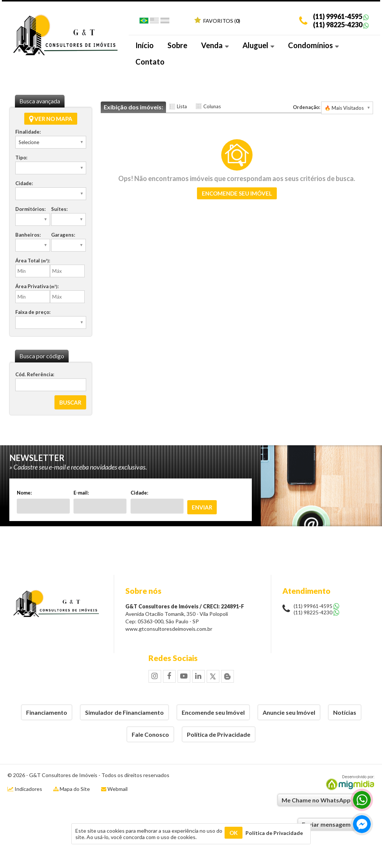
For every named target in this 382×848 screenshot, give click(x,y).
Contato (150, 61)
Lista (182, 106)
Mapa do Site (75, 789)
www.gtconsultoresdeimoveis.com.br (168, 629)
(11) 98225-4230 (337, 25)
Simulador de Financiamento (124, 712)
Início (144, 45)
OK (233, 832)
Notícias (344, 712)
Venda (215, 45)
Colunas (212, 106)
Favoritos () (217, 21)
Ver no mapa (50, 118)
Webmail (117, 789)
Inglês (154, 22)
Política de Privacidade (218, 734)
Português (144, 22)
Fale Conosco (150, 734)
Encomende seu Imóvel (213, 712)
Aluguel (258, 45)
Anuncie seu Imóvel (289, 712)
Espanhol (164, 22)
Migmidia (348, 782)
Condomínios (313, 45)
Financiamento (46, 712)
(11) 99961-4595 (337, 16)
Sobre (177, 45)
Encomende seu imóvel (237, 193)
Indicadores (24, 789)
